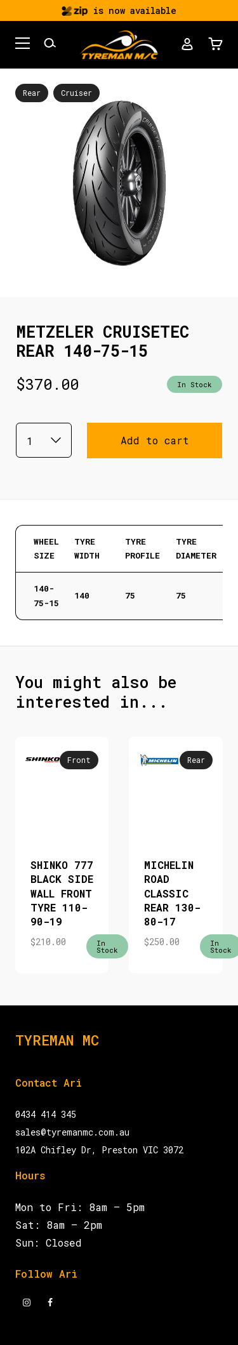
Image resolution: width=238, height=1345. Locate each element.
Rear (32, 93)
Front (79, 760)
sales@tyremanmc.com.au (72, 1132)
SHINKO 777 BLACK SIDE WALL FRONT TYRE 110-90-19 (61, 893)
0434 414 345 (45, 1114)
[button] (22, 45)
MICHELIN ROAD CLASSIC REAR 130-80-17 (172, 893)
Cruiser (76, 93)
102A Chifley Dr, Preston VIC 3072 (99, 1150)
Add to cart (155, 440)
